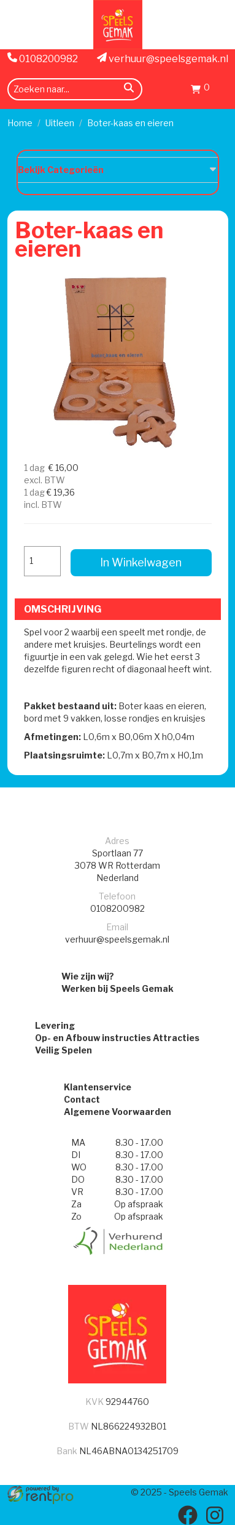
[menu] (221, 89)
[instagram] (214, 1515)
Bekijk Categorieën (118, 169)
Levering (55, 1025)
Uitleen (59, 123)
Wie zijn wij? (87, 976)
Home (20, 123)
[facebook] (187, 1515)
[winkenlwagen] (200, 91)
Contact (82, 1099)
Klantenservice (97, 1087)
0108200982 (42, 58)
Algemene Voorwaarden (117, 1111)
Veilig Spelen (63, 1050)
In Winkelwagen (141, 562)
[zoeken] (129, 89)
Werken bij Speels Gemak (117, 988)
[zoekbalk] (74, 89)
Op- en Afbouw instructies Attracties (117, 1037)
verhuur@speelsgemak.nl (162, 58)
